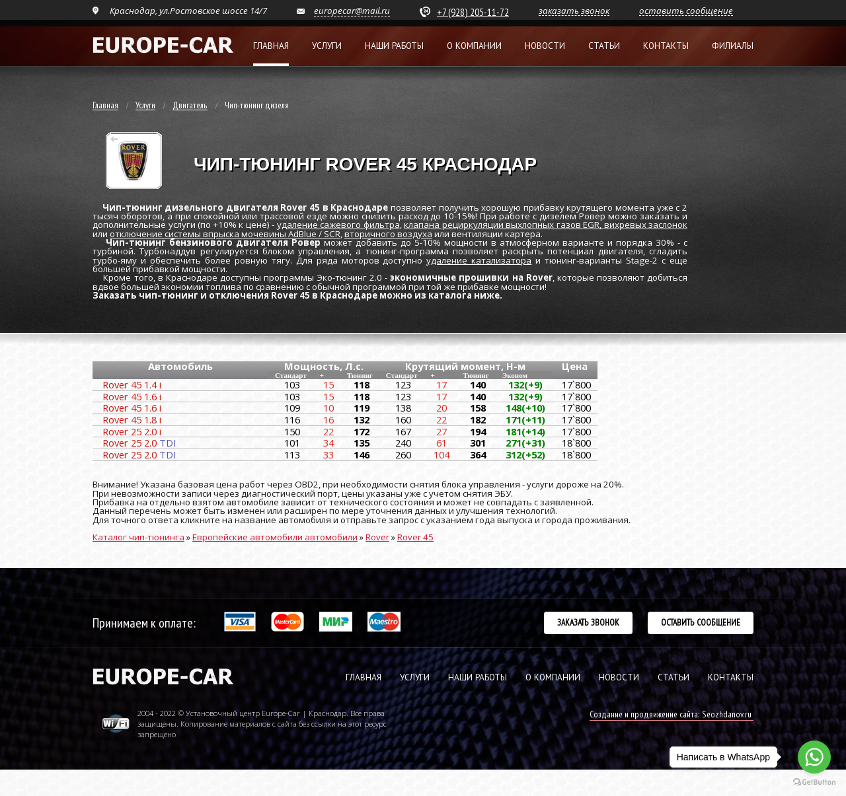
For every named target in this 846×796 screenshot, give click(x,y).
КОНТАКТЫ (730, 677)
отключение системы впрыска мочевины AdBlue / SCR (225, 234)
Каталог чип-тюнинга (138, 537)
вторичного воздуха (388, 234)
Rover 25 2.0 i (131, 431)
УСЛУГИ (415, 677)
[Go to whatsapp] (814, 757)
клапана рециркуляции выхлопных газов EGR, (504, 225)
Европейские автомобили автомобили (275, 537)
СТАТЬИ (673, 677)
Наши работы (394, 46)
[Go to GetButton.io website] (814, 782)
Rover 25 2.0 (139, 442)
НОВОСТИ (619, 677)
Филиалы (732, 46)
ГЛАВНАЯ (363, 677)
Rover (377, 537)
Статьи (604, 46)
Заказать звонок (588, 622)
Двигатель (190, 105)
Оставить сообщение (700, 622)
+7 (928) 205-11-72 (473, 11)
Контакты (666, 46)
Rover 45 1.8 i (131, 419)
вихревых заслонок (646, 225)
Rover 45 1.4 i (131, 384)
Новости (545, 46)
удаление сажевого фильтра (338, 225)
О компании (474, 46)
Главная (271, 46)
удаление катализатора (478, 260)
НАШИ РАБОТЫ (477, 677)
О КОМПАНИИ (552, 677)
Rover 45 (415, 537)
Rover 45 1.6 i (131, 396)
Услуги (327, 46)
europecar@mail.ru (352, 11)
